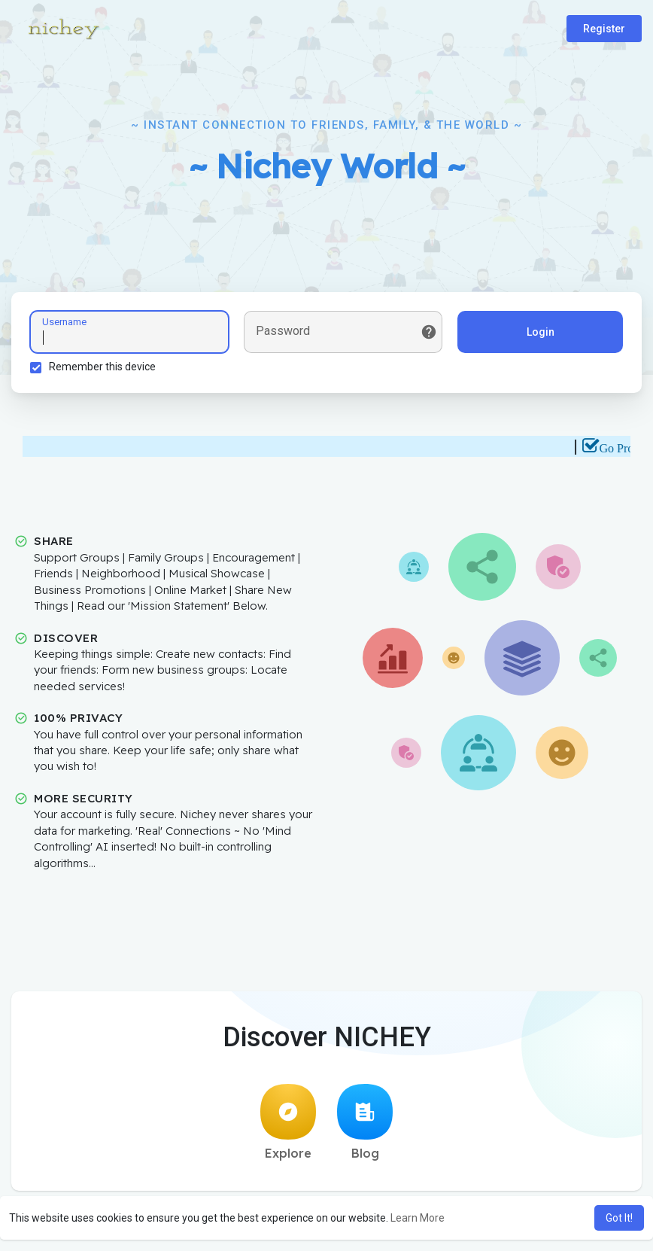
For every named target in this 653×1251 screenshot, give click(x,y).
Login (540, 332)
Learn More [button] (417, 1218)
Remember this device (102, 367)
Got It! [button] (619, 1218)
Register (604, 29)
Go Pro (623, 448)
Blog (365, 1122)
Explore (288, 1122)
